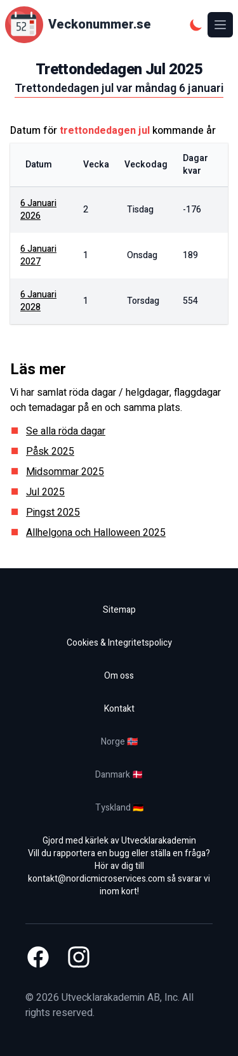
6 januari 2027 (38, 255)
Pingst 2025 (53, 512)
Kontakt (119, 708)
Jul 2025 (45, 492)
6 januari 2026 (38, 210)
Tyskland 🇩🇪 (119, 807)
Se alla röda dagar (65, 431)
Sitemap (119, 609)
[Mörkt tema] (196, 24)
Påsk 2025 (50, 451)
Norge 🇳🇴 (119, 741)
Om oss (119, 675)
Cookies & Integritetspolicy (119, 642)
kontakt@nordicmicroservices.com (96, 878)
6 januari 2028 (38, 301)
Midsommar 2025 (65, 471)
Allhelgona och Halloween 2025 (96, 532)
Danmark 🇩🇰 (119, 774)
